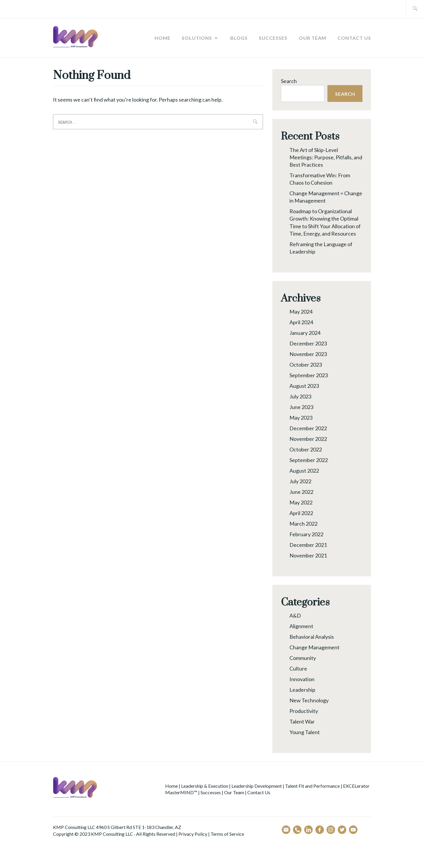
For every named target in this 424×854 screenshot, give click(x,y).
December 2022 (308, 428)
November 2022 (308, 439)
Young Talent (304, 732)
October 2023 (305, 364)
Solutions (197, 38)
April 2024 (301, 322)
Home (162, 38)
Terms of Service (227, 834)
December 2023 (308, 343)
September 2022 (308, 460)
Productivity (303, 711)
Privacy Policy (192, 834)
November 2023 (308, 354)
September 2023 (308, 375)
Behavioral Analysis (311, 636)
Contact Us (354, 38)
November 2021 (308, 555)
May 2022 (300, 502)
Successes (273, 38)
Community (302, 658)
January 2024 (304, 333)
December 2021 (308, 545)
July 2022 (300, 481)
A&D (295, 615)
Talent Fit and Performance (312, 786)
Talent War (302, 721)
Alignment (301, 626)
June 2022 (301, 492)
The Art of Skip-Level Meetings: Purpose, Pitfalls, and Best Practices (325, 157)
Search (289, 81)
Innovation (301, 679)
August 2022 (304, 470)
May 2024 (300, 311)
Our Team (312, 38)
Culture (298, 668)
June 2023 (301, 407)
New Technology (309, 700)
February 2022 (306, 534)
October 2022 (305, 449)
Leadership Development (256, 786)
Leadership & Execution (204, 786)
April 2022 (301, 513)
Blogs (239, 38)
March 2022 (303, 523)
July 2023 (300, 396)
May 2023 (300, 417)
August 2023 (304, 386)
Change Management (314, 647)
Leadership (302, 689)
